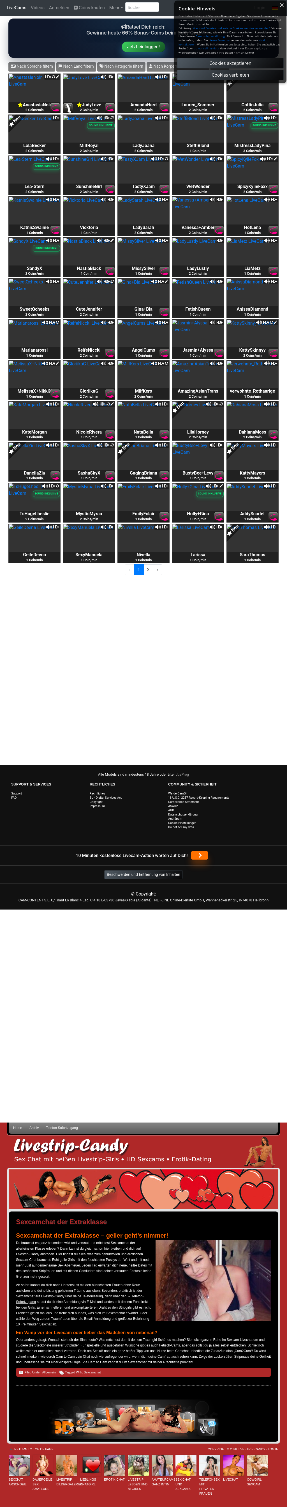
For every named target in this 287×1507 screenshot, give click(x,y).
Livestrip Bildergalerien (66, 1482)
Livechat (230, 1479)
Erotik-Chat (114, 1479)
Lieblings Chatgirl (88, 1482)
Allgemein (48, 1372)
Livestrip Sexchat (143, 1151)
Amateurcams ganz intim (162, 1482)
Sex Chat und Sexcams (183, 1484)
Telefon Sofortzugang (62, 1128)
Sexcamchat (92, 1372)
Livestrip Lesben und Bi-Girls (137, 1484)
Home (17, 1128)
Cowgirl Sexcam (254, 1482)
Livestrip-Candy (251, 1449)
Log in (273, 1449)
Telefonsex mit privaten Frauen (209, 1486)
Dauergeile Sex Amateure (42, 1484)
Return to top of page (34, 1449)
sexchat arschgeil (18, 1482)
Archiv (34, 1128)
